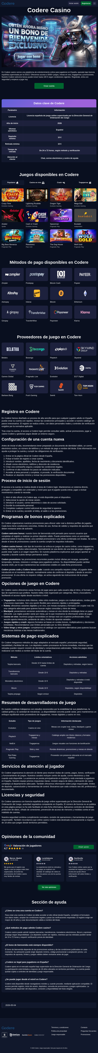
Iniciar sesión (74, 3)
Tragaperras (85, 182)
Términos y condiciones (60, 1027)
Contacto (84, 1027)
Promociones (85, 1034)
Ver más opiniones (49, 887)
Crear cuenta (49, 86)
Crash (61, 182)
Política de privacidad (59, 1031)
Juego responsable (58, 1034)
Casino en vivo (37, 182)
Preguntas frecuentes (88, 1031)
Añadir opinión (83, 847)
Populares (13, 182)
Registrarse (86, 3)
